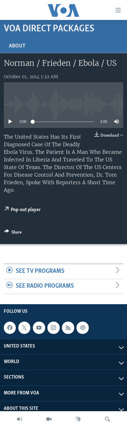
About (17, 46)
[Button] (13, 233)
